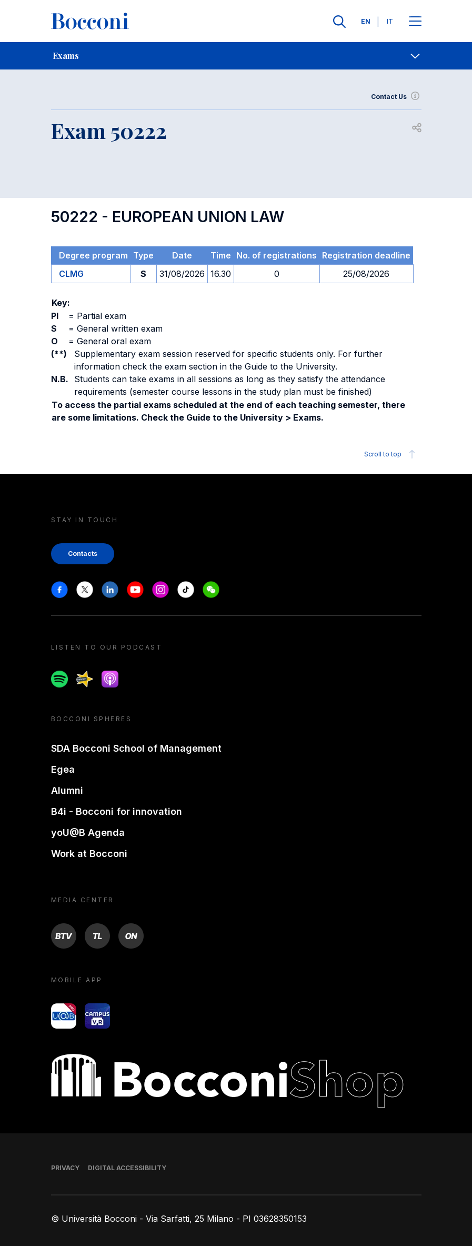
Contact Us (396, 97)
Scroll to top (391, 454)
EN (365, 21)
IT (390, 21)
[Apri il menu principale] (415, 21)
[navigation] (236, 55)
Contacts (82, 553)
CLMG (71, 273)
